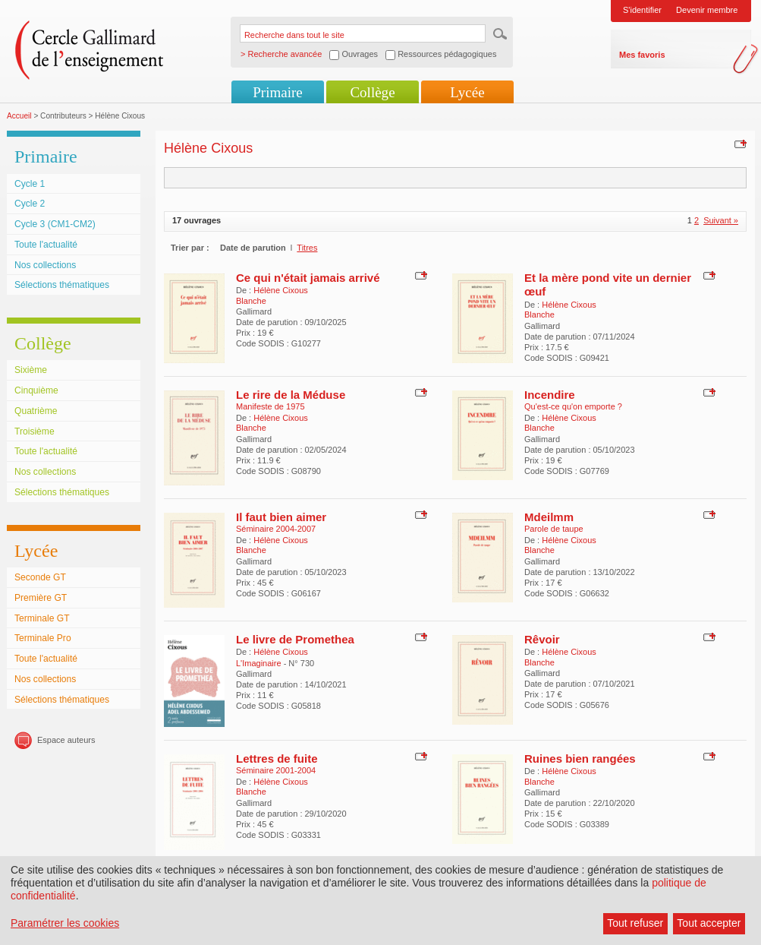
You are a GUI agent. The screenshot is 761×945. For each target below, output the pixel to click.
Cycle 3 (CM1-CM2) (55, 224)
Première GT (40, 598)
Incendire (549, 394)
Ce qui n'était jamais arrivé (307, 277)
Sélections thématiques (61, 285)
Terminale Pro (42, 638)
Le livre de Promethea (295, 639)
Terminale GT (42, 618)
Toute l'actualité (45, 244)
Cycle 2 (29, 203)
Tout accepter (709, 923)
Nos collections (45, 265)
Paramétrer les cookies (65, 923)
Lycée (467, 92)
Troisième (34, 431)
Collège (372, 92)
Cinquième (36, 390)
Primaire (277, 92)
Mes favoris (642, 54)
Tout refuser (635, 923)
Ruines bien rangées (580, 758)
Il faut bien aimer (281, 516)
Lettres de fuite (277, 758)
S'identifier (642, 9)
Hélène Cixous (280, 290)
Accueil (19, 116)
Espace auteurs (66, 739)
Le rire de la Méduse (290, 394)
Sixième (30, 370)
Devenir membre (706, 9)
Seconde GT (40, 577)
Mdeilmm (549, 516)
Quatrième (35, 411)
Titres (307, 247)
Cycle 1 (29, 184)
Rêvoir (542, 639)
